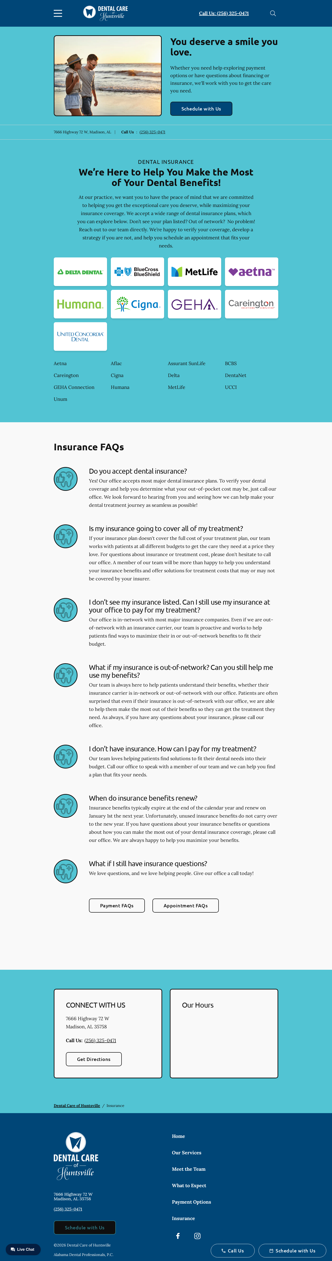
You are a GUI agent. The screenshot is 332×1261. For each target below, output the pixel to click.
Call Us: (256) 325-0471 (224, 13)
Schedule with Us (201, 109)
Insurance (183, 1218)
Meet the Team (188, 1169)
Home (178, 1136)
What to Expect (189, 1185)
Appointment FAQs (186, 905)
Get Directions (94, 1059)
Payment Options (191, 1202)
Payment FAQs (117, 905)
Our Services (186, 1152)
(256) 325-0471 (152, 132)
